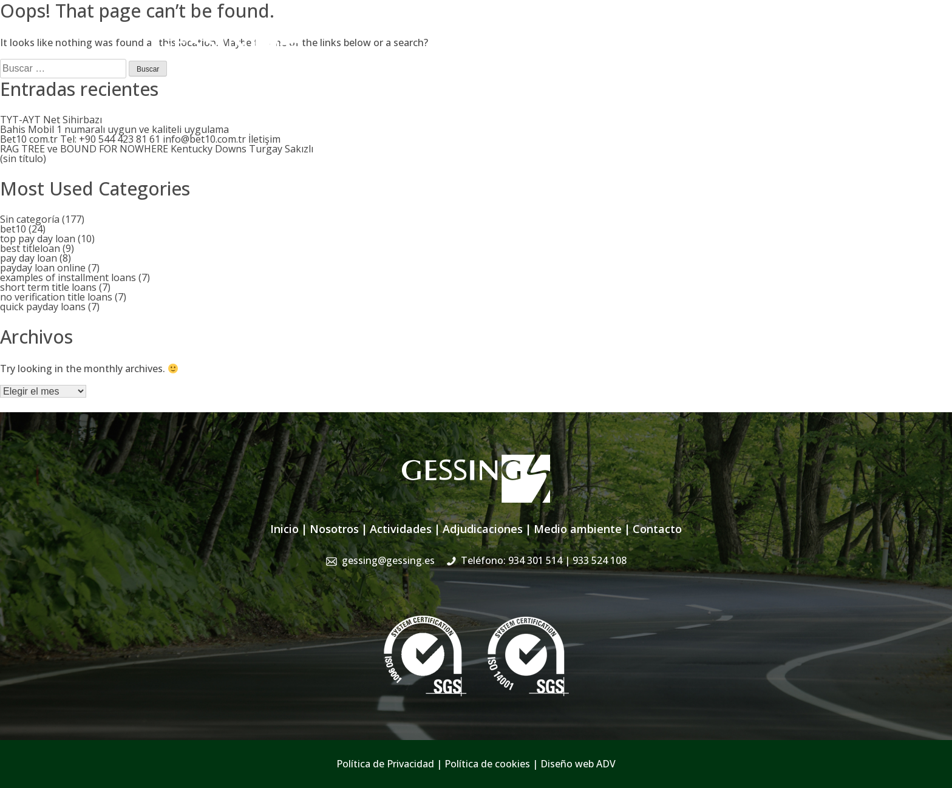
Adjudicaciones (562, 59)
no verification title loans (56, 297)
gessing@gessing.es (611, 33)
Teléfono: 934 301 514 (544, 560)
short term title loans (48, 287)
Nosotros (431, 59)
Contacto (779, 59)
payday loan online (43, 267)
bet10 (13, 229)
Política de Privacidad (385, 763)
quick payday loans (43, 306)
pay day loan (28, 258)
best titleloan (30, 248)
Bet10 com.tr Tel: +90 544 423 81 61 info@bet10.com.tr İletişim (140, 139)
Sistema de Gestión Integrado (677, 59)
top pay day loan (37, 238)
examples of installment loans (68, 277)
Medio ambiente (578, 528)
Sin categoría (29, 219)
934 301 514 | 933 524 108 (741, 33)
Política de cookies (487, 763)
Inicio (385, 59)
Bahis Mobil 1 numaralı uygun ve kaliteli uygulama (114, 129)
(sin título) (23, 158)
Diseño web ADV (578, 763)
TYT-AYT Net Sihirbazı (51, 119)
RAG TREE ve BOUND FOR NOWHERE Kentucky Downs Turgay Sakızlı (156, 148)
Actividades (490, 59)
